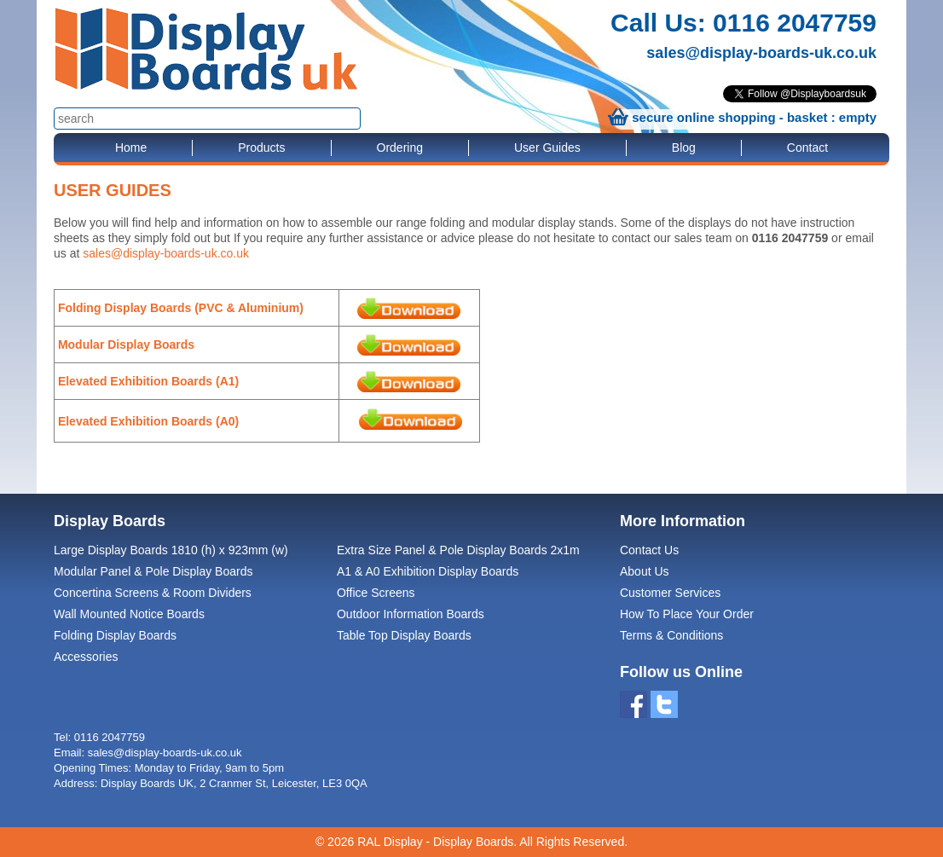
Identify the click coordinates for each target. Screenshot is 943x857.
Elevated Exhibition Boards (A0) (148, 421)
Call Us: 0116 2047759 (743, 23)
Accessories (86, 656)
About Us (644, 571)
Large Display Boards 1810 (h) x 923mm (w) (171, 550)
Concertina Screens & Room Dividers (153, 592)
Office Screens (376, 592)
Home (131, 147)
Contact (807, 147)
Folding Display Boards (115, 635)
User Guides (547, 147)
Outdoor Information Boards (410, 614)
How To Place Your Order (687, 614)
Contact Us (649, 550)
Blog (684, 147)
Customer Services (670, 592)
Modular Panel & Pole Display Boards (153, 571)
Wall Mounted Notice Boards (129, 614)
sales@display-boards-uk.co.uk (761, 52)
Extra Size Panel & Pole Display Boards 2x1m (458, 550)
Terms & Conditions (671, 635)
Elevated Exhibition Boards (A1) (148, 381)
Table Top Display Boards (404, 635)
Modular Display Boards (128, 344)
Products (261, 147)
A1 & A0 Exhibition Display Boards (427, 571)
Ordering (400, 147)
